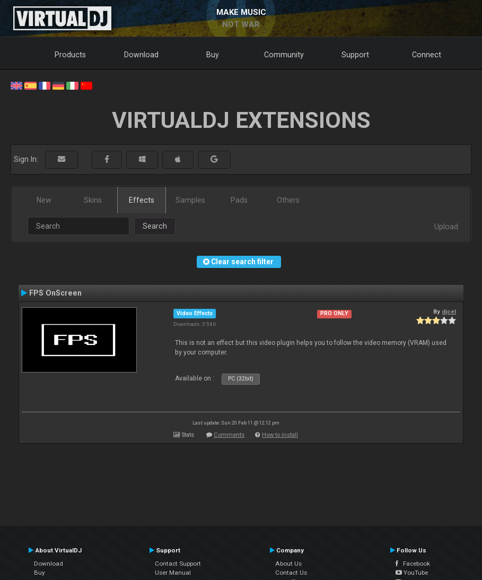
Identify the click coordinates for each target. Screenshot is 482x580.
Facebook (413, 563)
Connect (426, 54)
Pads (239, 200)
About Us (288, 563)
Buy (212, 54)
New (44, 200)
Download (141, 54)
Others (288, 200)
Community (284, 54)
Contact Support (178, 563)
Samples (190, 200)
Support (355, 54)
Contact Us (291, 572)
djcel (449, 311)
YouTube (412, 572)
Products (70, 54)
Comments (229, 434)
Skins (93, 200)
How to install (280, 434)
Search (155, 226)
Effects (141, 200)
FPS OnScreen (55, 293)
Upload (446, 226)
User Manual (173, 572)
